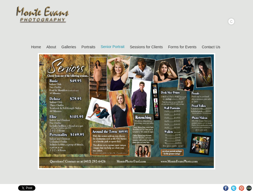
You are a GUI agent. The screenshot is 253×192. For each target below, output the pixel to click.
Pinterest (241, 188)
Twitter (233, 188)
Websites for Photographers (249, 188)
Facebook (226, 188)
